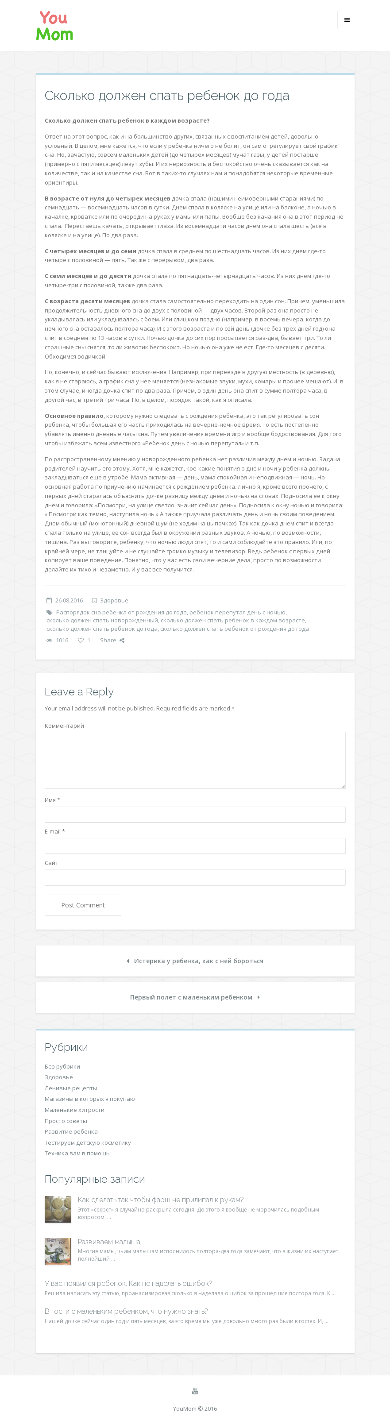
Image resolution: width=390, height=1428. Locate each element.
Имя (52, 800)
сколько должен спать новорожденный (102, 620)
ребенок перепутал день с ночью (237, 612)
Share (112, 640)
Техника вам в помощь (77, 1153)
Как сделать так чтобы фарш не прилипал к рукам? (161, 1200)
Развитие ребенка (71, 1131)
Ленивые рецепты (71, 1088)
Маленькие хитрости (74, 1110)
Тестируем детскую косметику (88, 1142)
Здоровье (114, 600)
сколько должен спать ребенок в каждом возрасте (233, 620)
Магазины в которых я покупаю (90, 1099)
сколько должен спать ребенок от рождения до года (234, 629)
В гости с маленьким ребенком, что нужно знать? (126, 1311)
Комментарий (64, 725)
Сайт (51, 863)
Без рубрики (62, 1066)
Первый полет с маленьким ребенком (195, 997)
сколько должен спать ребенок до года (102, 629)
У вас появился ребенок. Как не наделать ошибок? (128, 1283)
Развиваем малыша (109, 1242)
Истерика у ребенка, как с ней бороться (195, 961)
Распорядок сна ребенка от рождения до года (121, 612)
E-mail (55, 831)
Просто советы (66, 1121)
